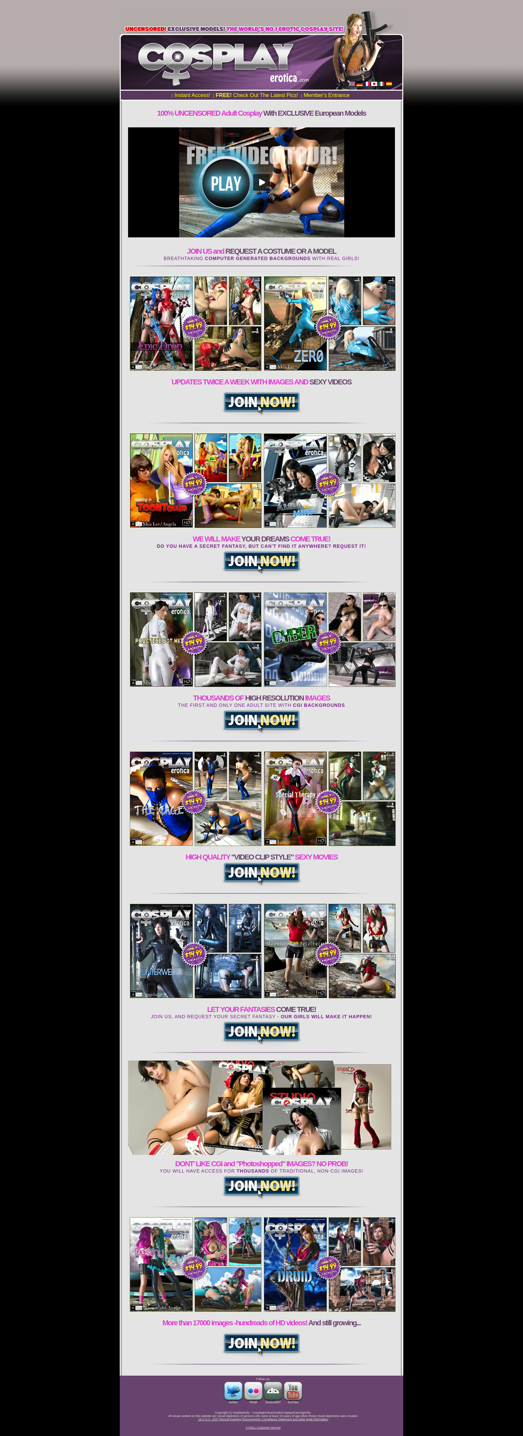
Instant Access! (192, 95)
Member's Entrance (327, 95)
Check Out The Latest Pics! (257, 95)
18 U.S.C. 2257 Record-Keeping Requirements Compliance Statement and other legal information (263, 1419)
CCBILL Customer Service (263, 1427)
